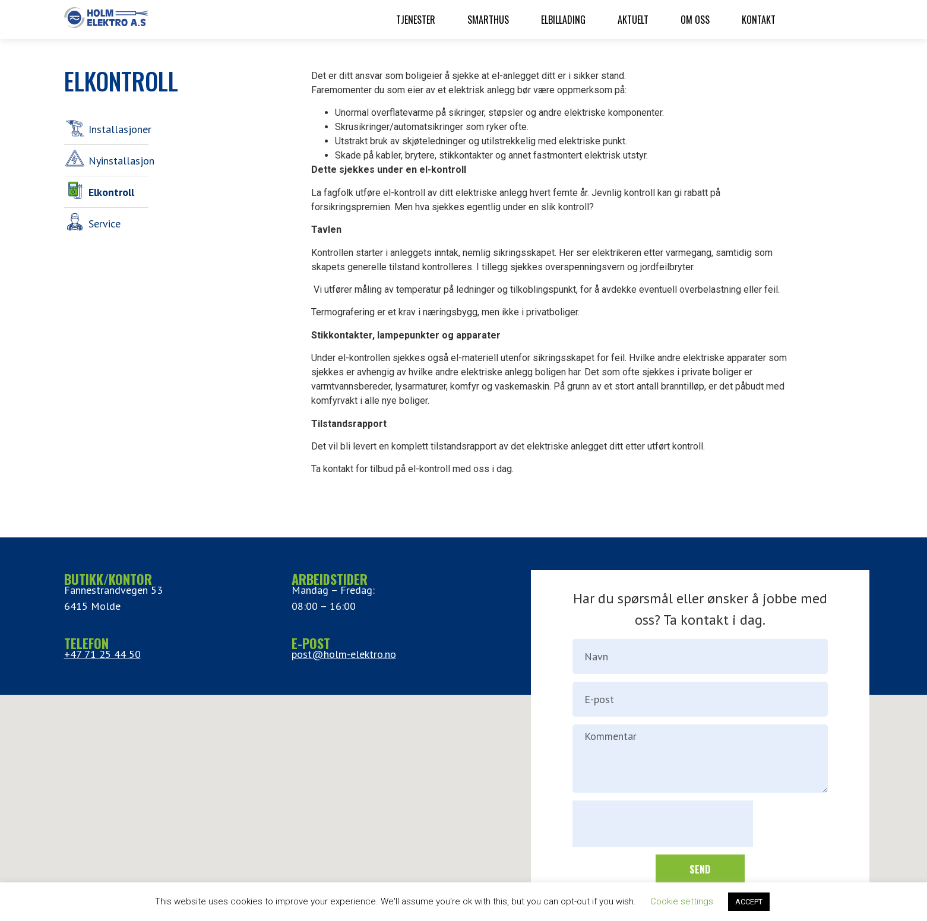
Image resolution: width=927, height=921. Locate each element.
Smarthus (488, 19)
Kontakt (759, 19)
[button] (464, 791)
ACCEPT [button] (749, 901)
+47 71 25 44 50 (102, 654)
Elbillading (563, 19)
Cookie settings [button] (681, 901)
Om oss (695, 19)
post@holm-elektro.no (344, 654)
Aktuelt (633, 19)
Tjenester (415, 19)
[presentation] (662, 823)
